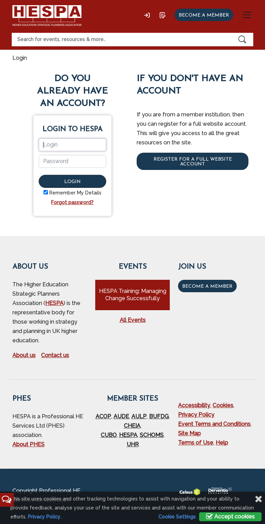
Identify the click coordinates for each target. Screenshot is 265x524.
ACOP (103, 416)
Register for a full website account (193, 162)
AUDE (121, 416)
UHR (133, 444)
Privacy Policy (196, 414)
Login (72, 181)
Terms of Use (195, 442)
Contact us (55, 355)
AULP (139, 416)
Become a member (204, 15)
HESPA (54, 303)
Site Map (189, 433)
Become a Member (207, 286)
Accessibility (194, 405)
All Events (133, 320)
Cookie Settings (177, 517)
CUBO (109, 435)
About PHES (28, 444)
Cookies (223, 405)
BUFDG (159, 416)
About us (24, 355)
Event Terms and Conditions (214, 424)
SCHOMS (152, 435)
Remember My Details (75, 193)
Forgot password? (72, 202)
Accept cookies (230, 516)
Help (222, 442)
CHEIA (132, 425)
